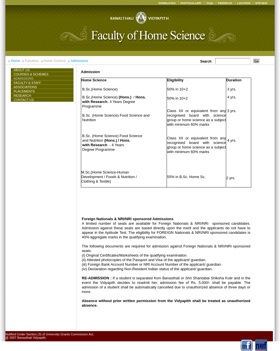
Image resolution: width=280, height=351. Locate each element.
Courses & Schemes (31, 74)
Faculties (31, 61)
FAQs (210, 3)
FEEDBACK (225, 3)
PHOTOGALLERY (191, 3)
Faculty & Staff (27, 82)
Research (22, 95)
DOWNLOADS (167, 3)
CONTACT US (24, 100)
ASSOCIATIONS (25, 87)
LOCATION (243, 3)
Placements (24, 91)
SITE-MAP (261, 3)
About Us (24, 70)
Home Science (55, 61)
